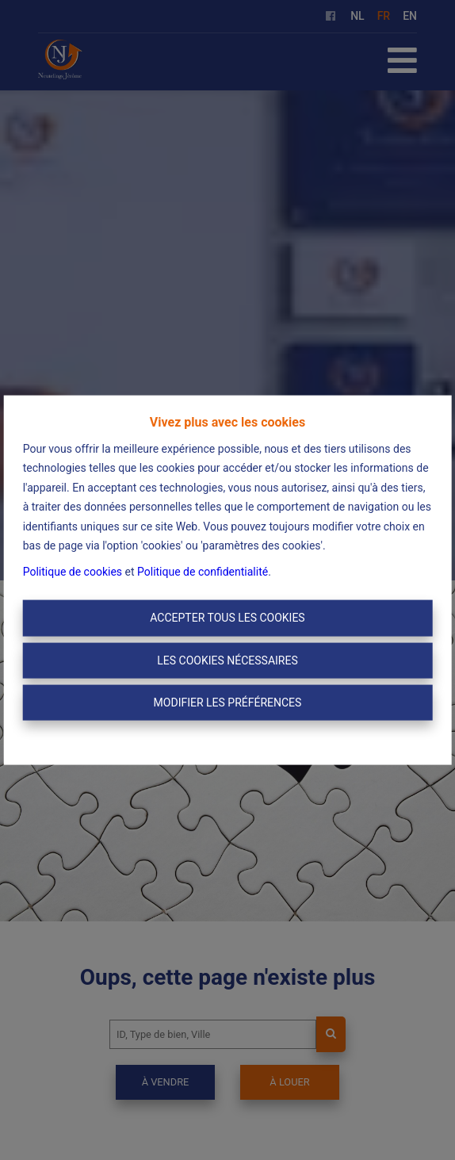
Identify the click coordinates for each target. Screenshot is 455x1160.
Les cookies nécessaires (227, 659)
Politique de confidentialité (202, 571)
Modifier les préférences (228, 702)
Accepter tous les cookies (227, 617)
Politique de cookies (72, 571)
